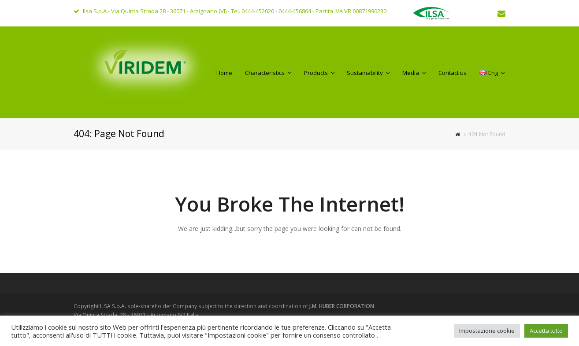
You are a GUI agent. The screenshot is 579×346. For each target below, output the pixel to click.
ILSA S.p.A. (113, 306)
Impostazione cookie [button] (487, 331)
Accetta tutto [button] (546, 331)
